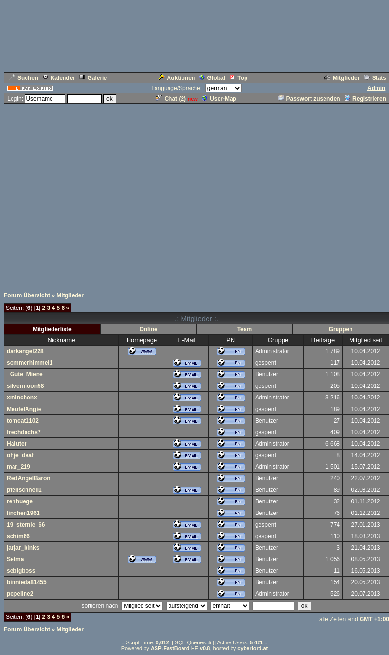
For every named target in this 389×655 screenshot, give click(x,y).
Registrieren (365, 98)
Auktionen (176, 78)
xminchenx (22, 397)
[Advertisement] (90, 195)
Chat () (171, 98)
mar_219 (18, 466)
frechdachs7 (24, 432)
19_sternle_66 (26, 524)
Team (244, 329)
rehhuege (20, 501)
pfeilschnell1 (24, 490)
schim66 (18, 536)
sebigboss (21, 570)
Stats (375, 78)
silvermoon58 (25, 386)
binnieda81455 (27, 582)
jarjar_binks (23, 547)
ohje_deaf (20, 455)
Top (238, 78)
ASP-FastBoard (170, 648)
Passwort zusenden (309, 98)
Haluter (16, 443)
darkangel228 (25, 351)
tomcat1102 (23, 420)
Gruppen (341, 329)
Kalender (58, 78)
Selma (15, 559)
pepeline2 (20, 594)
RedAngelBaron (29, 478)
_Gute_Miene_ (26, 374)
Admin (376, 88)
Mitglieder (342, 78)
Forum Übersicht (27, 295)
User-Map (219, 98)
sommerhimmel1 (29, 363)
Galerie (93, 78)
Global (212, 78)
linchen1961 (23, 513)
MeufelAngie (24, 409)
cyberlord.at (252, 648)
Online (148, 329)
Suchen (23, 78)
